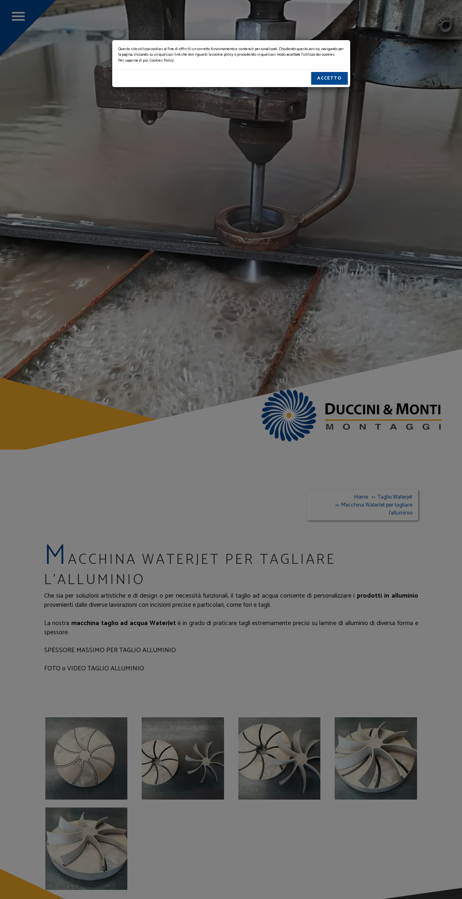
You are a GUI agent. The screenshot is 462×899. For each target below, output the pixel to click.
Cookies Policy (162, 60)
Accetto (329, 78)
